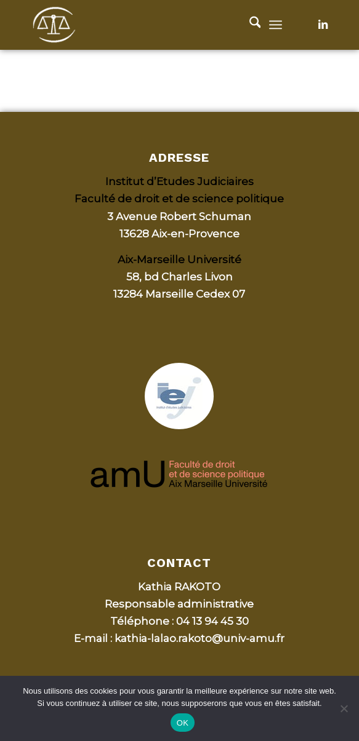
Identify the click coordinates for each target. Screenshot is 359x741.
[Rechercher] (249, 24)
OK (182, 722)
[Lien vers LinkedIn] (322, 24)
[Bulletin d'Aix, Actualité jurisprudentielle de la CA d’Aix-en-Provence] (149, 24)
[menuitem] (249, 24)
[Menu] (275, 24)
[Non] (343, 708)
